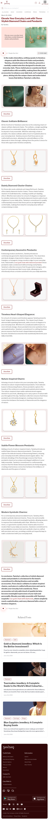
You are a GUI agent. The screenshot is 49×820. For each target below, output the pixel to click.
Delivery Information (8, 756)
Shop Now (6, 114)
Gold (12, 12)
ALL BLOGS (5, 12)
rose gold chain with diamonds (21, 599)
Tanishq (5, 24)
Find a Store (6, 770)
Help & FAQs (28, 762)
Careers (26, 756)
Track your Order (7, 764)
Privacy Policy (17, 816)
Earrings (28, 12)
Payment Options (7, 762)
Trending (42, 12)
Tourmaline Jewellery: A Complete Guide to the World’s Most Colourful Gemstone (22, 686)
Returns (5, 767)
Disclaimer (24, 816)
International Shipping (8, 759)
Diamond (19, 12)
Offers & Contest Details (31, 759)
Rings (35, 12)
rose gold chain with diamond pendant (28, 262)
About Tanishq (28, 764)
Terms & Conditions (8, 816)
